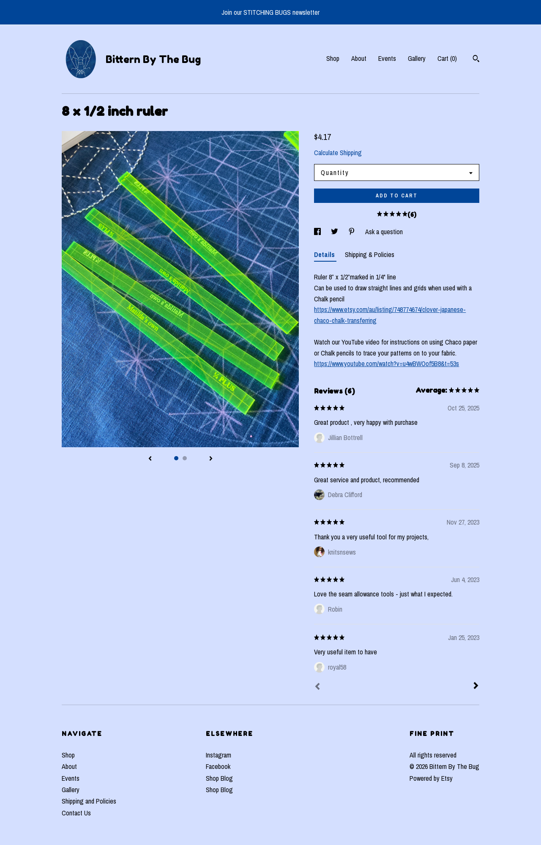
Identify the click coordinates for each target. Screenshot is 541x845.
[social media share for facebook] (318, 231)
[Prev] (317, 687)
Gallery (417, 58)
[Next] (476, 686)
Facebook (218, 766)
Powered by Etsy (431, 778)
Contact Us (76, 813)
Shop (332, 58)
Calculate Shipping (338, 152)
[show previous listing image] (150, 459)
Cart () (447, 58)
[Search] (476, 59)
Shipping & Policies (369, 254)
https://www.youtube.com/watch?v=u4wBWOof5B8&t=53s (386, 363)
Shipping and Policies (89, 801)
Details (325, 254)
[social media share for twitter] (335, 231)
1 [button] (176, 458)
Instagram (218, 755)
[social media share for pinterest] (352, 231)
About (358, 58)
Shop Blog (219, 778)
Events (387, 58)
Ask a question (384, 231)
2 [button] (185, 458)
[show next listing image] (211, 459)
